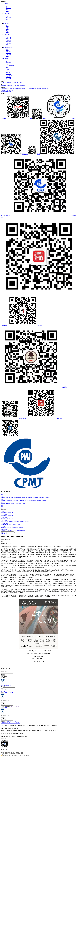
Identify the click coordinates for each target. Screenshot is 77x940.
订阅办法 (7, 723)
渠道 (12, 497)
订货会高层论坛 (4, 88)
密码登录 (3, 685)
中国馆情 (5, 58)
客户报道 (7, 82)
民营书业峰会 (12, 88)
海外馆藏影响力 (10, 65)
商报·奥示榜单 (28, 500)
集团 (7, 497)
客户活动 (19, 82)
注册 (4, 533)
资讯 (2, 496)
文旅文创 (20, 497)
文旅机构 (8, 40)
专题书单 (3, 500)
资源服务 (8, 78)
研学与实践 (9, 75)
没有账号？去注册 (8, 693)
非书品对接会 (27, 88)
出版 (9, 497)
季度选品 (12, 500)
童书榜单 (22, 500)
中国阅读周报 (6, 23)
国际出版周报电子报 (6, 91)
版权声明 (17, 723)
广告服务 (12, 723)
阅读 (38, 497)
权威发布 (8, 8)
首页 (2, 494)
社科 (4, 503)
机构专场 (34, 500)
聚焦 (7, 26)
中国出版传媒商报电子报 (7, 90)
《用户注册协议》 (14, 706)
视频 (2, 506)
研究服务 (3, 85)
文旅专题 (8, 37)
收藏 (2, 541)
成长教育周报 (6, 69)
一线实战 (8, 53)
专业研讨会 (18, 85)
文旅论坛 (8, 44)
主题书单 (39, 500)
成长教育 (42, 497)
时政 (29, 497)
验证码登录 (9, 685)
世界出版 (25, 497)
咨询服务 (12, 85)
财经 (7, 503)
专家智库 (23, 85)
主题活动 (8, 77)
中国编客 (5, 3)
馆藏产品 (8, 67)
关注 (7, 6)
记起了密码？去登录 (11, 721)
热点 (7, 9)
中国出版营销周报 (7, 47)
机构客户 (3, 82)
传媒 (48, 497)
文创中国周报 (6, 13)
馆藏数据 (8, 62)
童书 (9, 503)
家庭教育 (8, 74)
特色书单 (44, 500)
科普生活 (13, 503)
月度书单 (7, 500)
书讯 (21, 503)
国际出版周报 (33, 497)
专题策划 (18, 503)
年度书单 (17, 500)
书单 (7, 30)
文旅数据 (8, 41)
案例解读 (8, 51)
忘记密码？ (3, 691)
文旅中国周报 (6, 34)
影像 (2, 505)
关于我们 (3, 723)
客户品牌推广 (13, 82)
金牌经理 (8, 54)
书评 (7, 32)
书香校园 (8, 72)
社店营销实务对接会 (36, 88)
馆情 (46, 497)
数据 (2, 508)
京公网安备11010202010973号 (9, 756)
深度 (2, 497)
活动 (7, 11)
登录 (2, 533)
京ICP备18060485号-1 (23, 756)
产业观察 (15, 497)
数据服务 (7, 85)
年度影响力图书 (46, 88)
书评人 (24, 503)
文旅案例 (8, 43)
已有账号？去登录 (8, 708)
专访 (7, 29)
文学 (2, 503)
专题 (7, 27)
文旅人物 (8, 38)
